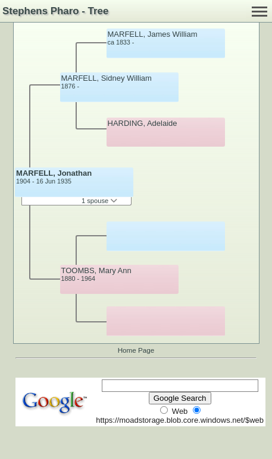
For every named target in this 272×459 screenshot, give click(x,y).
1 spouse (99, 200)
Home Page (136, 350)
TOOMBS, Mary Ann (96, 270)
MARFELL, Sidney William (106, 78)
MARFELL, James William (153, 34)
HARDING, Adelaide (142, 123)
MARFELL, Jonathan (54, 173)
